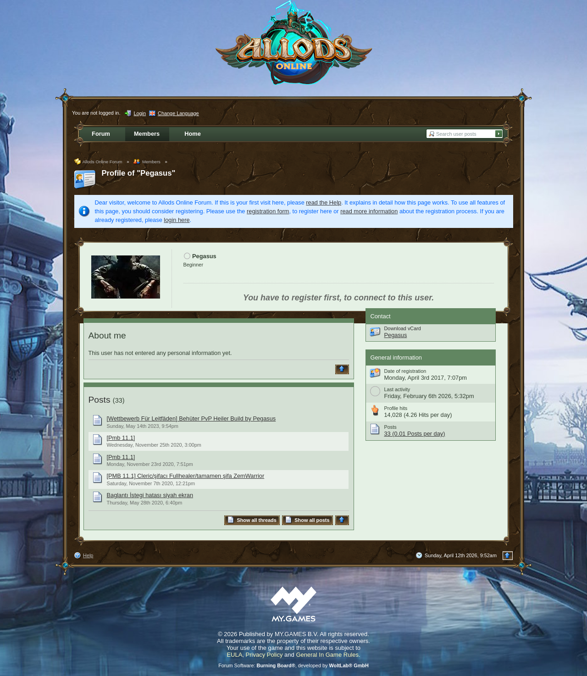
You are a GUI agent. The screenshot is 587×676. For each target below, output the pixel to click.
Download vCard (402, 328)
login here (176, 219)
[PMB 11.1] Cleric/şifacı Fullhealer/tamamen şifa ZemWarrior (186, 475)
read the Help (323, 202)
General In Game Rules (327, 654)
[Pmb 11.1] (121, 437)
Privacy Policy (264, 654)
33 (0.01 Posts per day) (414, 433)
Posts (100, 399)
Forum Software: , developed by (293, 665)
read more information (369, 211)
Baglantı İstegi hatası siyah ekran (150, 495)
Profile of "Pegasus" (139, 173)
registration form (268, 211)
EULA (234, 654)
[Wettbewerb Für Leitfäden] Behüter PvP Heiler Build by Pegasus (191, 418)
